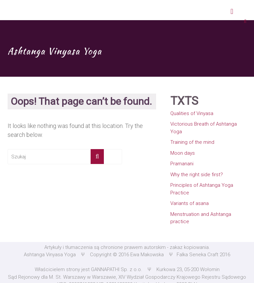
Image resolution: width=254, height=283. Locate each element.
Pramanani (181, 164)
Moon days (182, 153)
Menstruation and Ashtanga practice (200, 218)
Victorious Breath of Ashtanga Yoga (203, 128)
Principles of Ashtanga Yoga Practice (201, 189)
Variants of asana (189, 203)
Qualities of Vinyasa (191, 113)
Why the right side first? (196, 175)
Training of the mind (192, 142)
